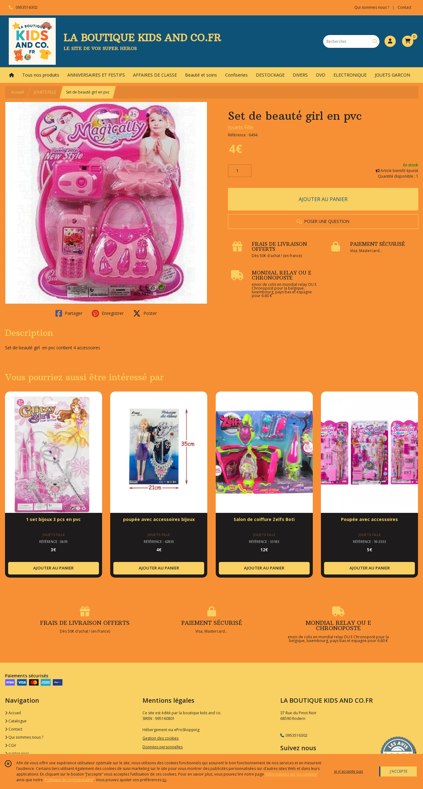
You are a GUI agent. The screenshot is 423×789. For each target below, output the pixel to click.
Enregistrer (108, 313)
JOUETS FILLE (45, 92)
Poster (145, 313)
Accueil (17, 92)
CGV (10, 745)
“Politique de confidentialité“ (69, 779)
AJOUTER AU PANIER (323, 199)
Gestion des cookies (160, 738)
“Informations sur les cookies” (291, 774)
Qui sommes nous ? (24, 737)
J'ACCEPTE (398, 771)
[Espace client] (390, 41)
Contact (404, 7)
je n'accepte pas (348, 771)
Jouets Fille (240, 127)
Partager (68, 313)
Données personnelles (162, 747)
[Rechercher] (375, 41)
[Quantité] (239, 170)
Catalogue (16, 721)
